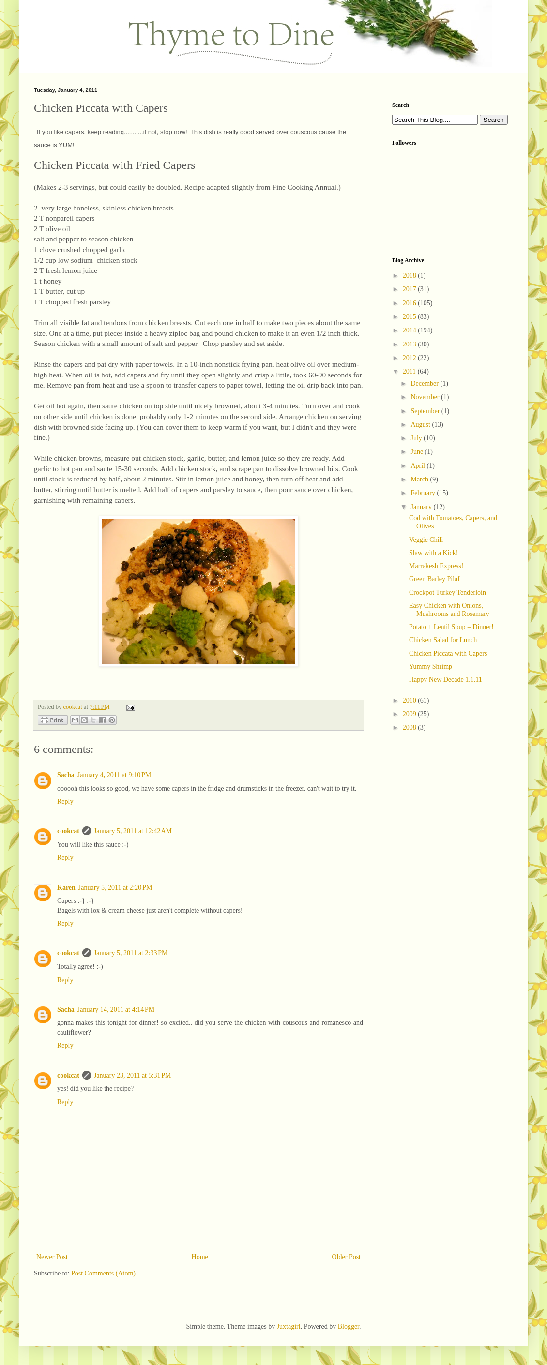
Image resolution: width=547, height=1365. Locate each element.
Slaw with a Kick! (433, 552)
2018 (410, 275)
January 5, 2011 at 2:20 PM (115, 887)
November (425, 397)
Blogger (348, 1326)
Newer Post (52, 1256)
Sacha (66, 775)
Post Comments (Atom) (103, 1273)
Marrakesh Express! (436, 566)
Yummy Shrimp (430, 666)
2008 (410, 727)
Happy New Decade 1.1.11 (445, 679)
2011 (410, 371)
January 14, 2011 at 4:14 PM (116, 1009)
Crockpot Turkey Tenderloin (447, 592)
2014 (410, 330)
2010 (410, 700)
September (425, 411)
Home (200, 1256)
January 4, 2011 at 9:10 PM (114, 775)
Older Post (346, 1256)
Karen (66, 887)
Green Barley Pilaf (434, 579)
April (418, 465)
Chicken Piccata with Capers (448, 653)
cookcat (68, 831)
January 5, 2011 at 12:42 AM (133, 831)
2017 (410, 289)
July (417, 438)
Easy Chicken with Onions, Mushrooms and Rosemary (449, 609)
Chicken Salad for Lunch (443, 640)
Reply (65, 801)
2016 (410, 303)
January (421, 506)
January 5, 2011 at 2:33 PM (131, 953)
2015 (410, 316)
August (421, 424)
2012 (410, 357)
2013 (410, 344)
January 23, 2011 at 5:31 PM (132, 1075)
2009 (410, 714)
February (423, 492)
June (417, 451)
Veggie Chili (426, 539)
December (425, 383)
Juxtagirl (289, 1326)
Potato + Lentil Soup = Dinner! (451, 626)
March (420, 479)
